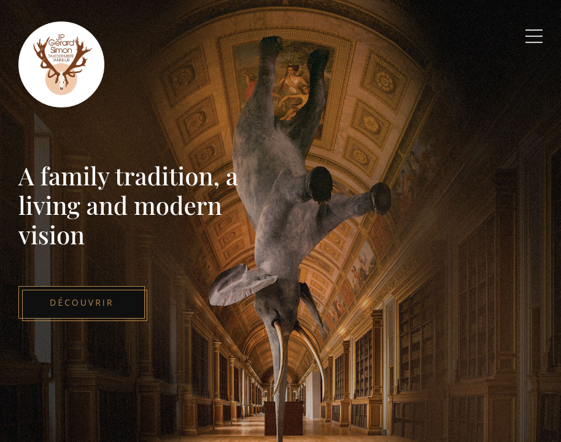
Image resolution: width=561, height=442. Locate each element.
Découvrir (82, 302)
